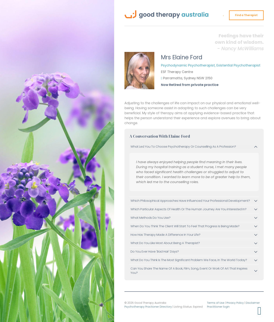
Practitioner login (218, 307)
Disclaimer (253, 303)
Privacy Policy (235, 303)
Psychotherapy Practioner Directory (148, 307)
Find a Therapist (246, 15)
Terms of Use (215, 303)
